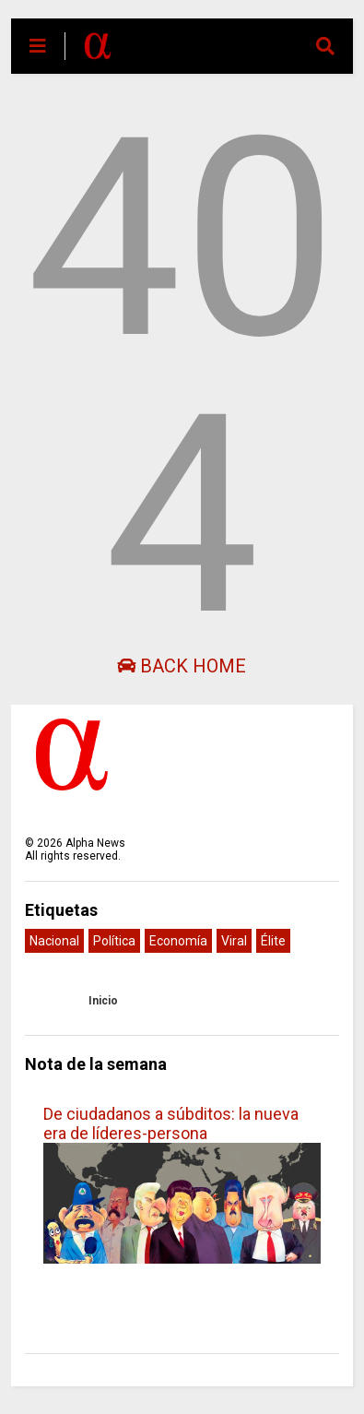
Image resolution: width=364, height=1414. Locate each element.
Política (114, 940)
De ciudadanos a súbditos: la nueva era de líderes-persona (171, 1123)
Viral (234, 940)
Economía (178, 940)
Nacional (54, 940)
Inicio (103, 1000)
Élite (273, 940)
